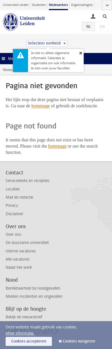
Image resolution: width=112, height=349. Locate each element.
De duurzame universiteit (27, 242)
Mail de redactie (19, 197)
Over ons (13, 234)
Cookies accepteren (28, 341)
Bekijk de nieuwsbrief (24, 317)
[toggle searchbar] (104, 16)
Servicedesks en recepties (27, 180)
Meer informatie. (20, 333)
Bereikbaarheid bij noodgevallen (33, 288)
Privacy (12, 205)
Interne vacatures (21, 251)
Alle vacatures (17, 259)
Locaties (13, 189)
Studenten (39, 5)
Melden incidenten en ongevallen (34, 296)
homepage (40, 105)
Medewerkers (58, 5)
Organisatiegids (82, 5)
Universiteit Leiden (16, 5)
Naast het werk (19, 267)
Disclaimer (14, 214)
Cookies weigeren (79, 341)
